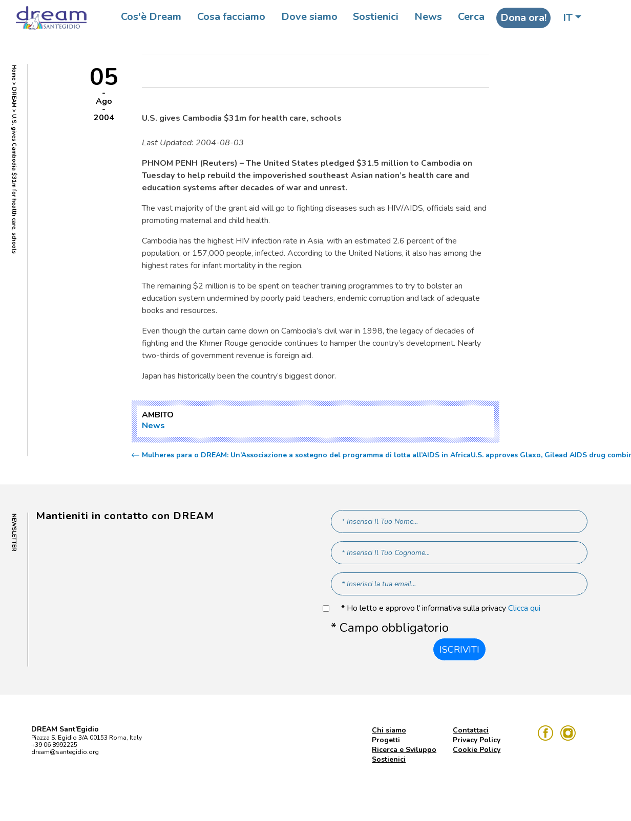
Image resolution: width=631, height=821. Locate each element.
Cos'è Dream (151, 17)
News (428, 17)
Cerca (471, 17)
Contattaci (471, 730)
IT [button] (568, 18)
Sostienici (375, 17)
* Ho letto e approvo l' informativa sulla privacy (440, 608)
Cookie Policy (476, 750)
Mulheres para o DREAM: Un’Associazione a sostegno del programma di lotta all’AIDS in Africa (306, 455)
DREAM (14, 97)
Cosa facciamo (231, 17)
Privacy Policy (476, 740)
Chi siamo (389, 730)
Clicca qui (524, 608)
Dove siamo (309, 17)
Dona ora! (523, 18)
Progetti (386, 740)
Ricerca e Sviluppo (404, 750)
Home (14, 72)
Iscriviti (459, 650)
